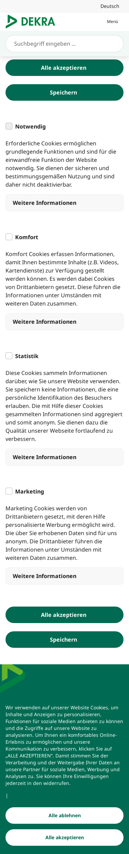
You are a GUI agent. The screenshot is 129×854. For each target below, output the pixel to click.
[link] (109, 6)
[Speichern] (64, 92)
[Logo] (33, 21)
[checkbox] (9, 126)
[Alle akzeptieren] (64, 838)
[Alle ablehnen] (64, 816)
